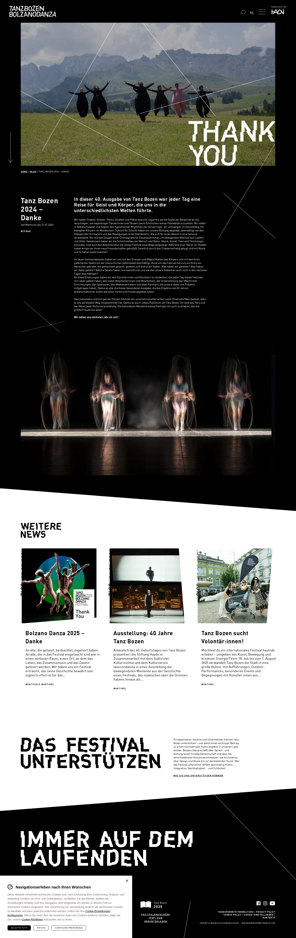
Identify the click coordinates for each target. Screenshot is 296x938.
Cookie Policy (232, 914)
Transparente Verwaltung (236, 911)
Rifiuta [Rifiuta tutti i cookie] (41, 928)
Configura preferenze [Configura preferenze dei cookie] (69, 928)
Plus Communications (228, 923)
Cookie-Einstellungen (258, 914)
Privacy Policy (265, 911)
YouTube (272, 903)
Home (24, 171)
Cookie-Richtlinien (32, 919)
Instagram (265, 903)
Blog (33, 171)
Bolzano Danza (32, 11)
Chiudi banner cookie (127, 881)
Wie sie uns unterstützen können (198, 775)
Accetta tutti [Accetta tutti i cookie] (19, 928)
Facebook (259, 903)
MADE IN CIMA (269, 923)
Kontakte (269, 917)
